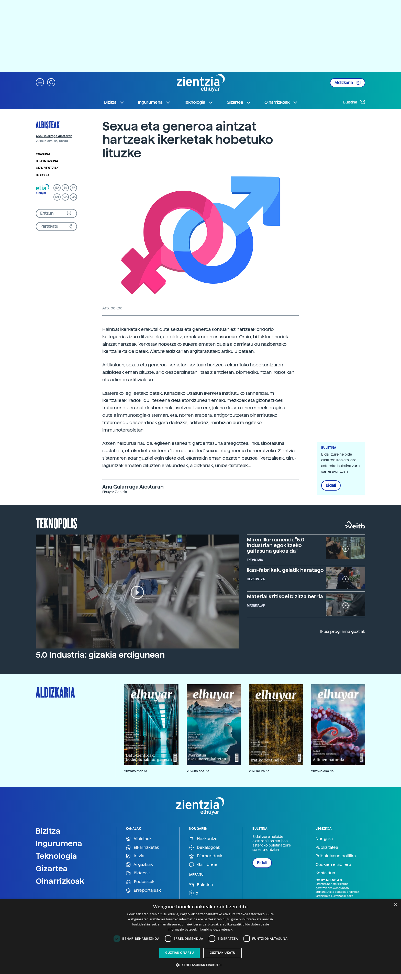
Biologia (42, 175)
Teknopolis (56, 523)
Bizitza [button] (114, 102)
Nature (157, 351)
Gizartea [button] (239, 102)
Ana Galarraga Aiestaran (54, 136)
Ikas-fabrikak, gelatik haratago (285, 570)
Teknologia (56, 856)
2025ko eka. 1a (322, 771)
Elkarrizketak (142, 847)
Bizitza (48, 831)
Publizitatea (327, 847)
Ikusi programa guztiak (342, 631)
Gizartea (52, 868)
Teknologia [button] (198, 102)
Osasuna (43, 154)
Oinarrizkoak (60, 881)
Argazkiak (139, 864)
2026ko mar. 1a (135, 771)
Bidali (331, 485)
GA (73, 197)
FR (73, 187)
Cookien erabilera (333, 864)
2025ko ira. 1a (259, 771)
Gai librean (203, 864)
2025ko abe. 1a (198, 771)
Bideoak (138, 873)
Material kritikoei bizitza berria (285, 596)
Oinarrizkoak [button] (281, 102)
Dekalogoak (204, 847)
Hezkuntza (203, 839)
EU (57, 187)
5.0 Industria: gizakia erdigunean (100, 655)
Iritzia (135, 856)
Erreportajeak (143, 890)
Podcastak (140, 882)
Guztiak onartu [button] (179, 952)
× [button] (395, 905)
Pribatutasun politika (336, 855)
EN (57, 197)
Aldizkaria (348, 82)
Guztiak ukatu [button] (222, 952)
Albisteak (48, 125)
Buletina (354, 102)
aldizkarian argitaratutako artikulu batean (209, 351)
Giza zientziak (47, 168)
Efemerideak (205, 856)
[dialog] (200, 936)
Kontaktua (325, 873)
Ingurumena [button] (154, 102)
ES (65, 187)
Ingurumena (59, 843)
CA (65, 197)
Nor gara (324, 838)
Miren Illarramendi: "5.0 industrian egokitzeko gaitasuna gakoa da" (275, 545)
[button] (40, 82)
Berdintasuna (47, 161)
